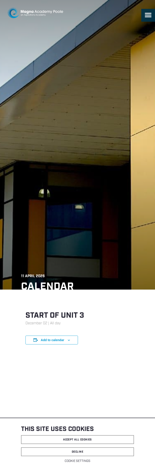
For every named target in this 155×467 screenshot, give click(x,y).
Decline (77, 452)
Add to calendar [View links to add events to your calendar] (52, 340)
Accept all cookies (77, 439)
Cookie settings (77, 461)
